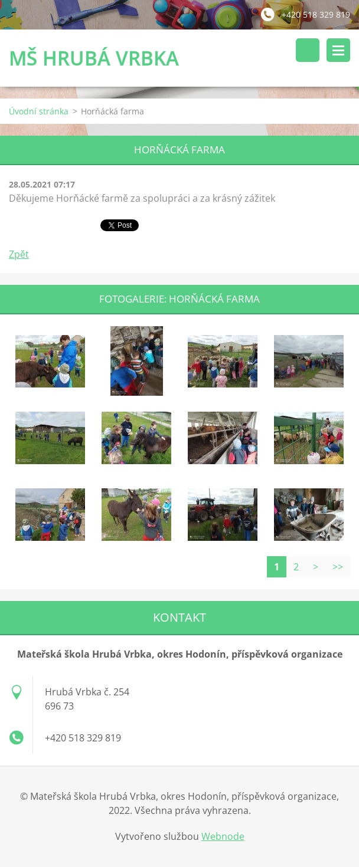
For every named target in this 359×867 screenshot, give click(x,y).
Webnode (222, 836)
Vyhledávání (307, 50)
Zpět (19, 254)
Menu (338, 50)
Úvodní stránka (38, 111)
